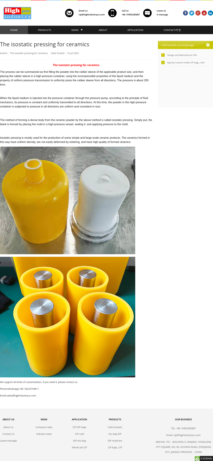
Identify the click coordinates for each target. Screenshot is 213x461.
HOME (14, 30)
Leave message (8, 440)
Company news (44, 427)
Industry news (44, 434)
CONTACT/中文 (172, 30)
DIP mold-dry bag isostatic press (115, 440)
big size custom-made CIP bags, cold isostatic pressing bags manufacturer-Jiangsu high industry (186, 62)
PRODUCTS (44, 30)
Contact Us (9, 434)
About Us (8, 427)
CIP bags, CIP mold (115, 447)
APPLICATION (135, 30)
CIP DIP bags (79, 427)
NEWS (74, 30)
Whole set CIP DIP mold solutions (79, 447)
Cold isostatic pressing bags (114, 427)
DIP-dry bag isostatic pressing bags (79, 440)
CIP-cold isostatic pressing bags (79, 434)
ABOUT (103, 30)
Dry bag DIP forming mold (115, 434)
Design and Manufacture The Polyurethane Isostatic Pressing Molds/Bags (183, 55)
